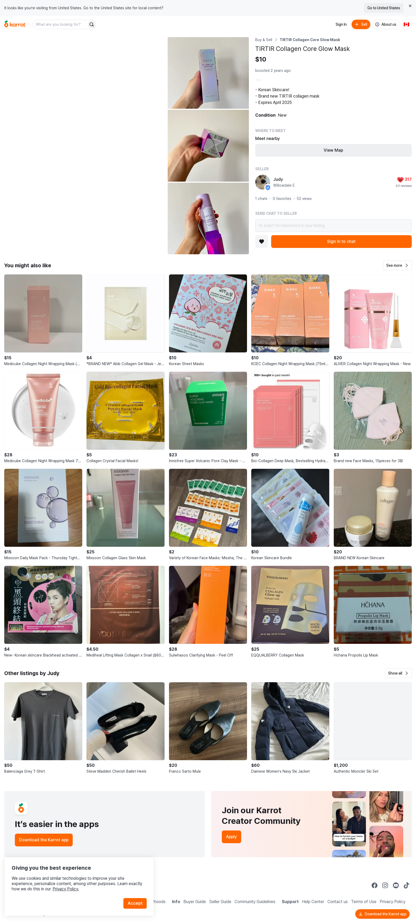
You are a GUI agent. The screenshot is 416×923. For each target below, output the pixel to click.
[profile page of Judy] (262, 182)
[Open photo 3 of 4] (208, 145)
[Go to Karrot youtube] (396, 885)
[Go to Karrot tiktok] (406, 885)
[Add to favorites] (261, 241)
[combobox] (60, 24)
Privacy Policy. (71, 882)
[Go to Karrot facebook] (374, 885)
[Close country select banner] (410, 6)
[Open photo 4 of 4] (208, 218)
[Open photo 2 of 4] (208, 73)
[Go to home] (14, 24)
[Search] (91, 24)
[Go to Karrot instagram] (385, 885)
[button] (397, 265)
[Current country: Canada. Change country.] (406, 24)
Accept (136, 896)
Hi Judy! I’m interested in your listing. (333, 225)
